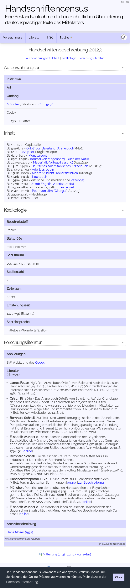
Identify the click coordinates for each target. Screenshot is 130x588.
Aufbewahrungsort (38, 58)
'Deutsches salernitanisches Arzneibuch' (60, 166)
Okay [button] (118, 577)
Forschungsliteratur (91, 58)
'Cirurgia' (60, 191)
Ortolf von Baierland (40, 148)
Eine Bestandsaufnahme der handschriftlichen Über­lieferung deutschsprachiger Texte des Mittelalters (64, 19)
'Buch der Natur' (78, 159)
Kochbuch (39, 177)
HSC (50, 37)
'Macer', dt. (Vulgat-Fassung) (53, 162)
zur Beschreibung (91, 482)
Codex (40, 362)
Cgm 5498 (46, 104)
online (27, 451)
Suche (64, 37)
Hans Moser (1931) (20, 532)
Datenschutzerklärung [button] (22, 582)
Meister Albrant (43, 173)
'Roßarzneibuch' (66, 173)
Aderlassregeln (43, 169)
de (122, 1)
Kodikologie (69, 58)
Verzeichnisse (12, 37)
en (127, 1)
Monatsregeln (39, 155)
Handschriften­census (46, 8)
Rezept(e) (27, 152)
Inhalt (55, 58)
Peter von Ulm (42, 191)
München (13, 104)
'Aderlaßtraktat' (64, 184)
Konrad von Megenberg (47, 159)
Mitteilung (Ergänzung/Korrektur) (67, 554)
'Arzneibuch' (66, 148)
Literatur (35, 37)
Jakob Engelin (41, 184)
